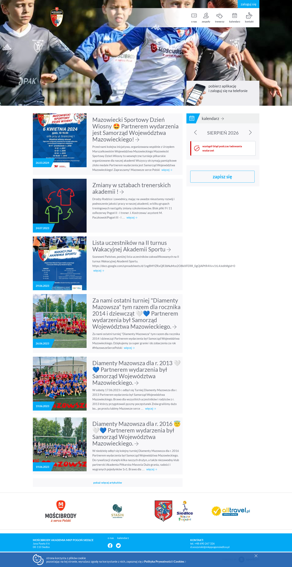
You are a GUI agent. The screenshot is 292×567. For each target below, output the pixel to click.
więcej (166, 169)
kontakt (249, 18)
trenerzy (219, 18)
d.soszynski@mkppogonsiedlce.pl (210, 547)
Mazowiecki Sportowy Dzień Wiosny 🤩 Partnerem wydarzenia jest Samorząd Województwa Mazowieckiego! (135, 129)
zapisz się (222, 176)
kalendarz (234, 18)
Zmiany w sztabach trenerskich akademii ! (131, 188)
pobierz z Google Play (244, 99)
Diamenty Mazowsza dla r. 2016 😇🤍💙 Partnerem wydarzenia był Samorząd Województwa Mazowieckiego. (136, 433)
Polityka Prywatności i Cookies (165, 561)
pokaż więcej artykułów (107, 482)
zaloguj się (248, 4)
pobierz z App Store (219, 99)
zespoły (206, 18)
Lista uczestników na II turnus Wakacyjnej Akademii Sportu (131, 246)
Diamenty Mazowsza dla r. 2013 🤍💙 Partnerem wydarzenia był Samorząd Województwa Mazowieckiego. (136, 372)
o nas (194, 18)
